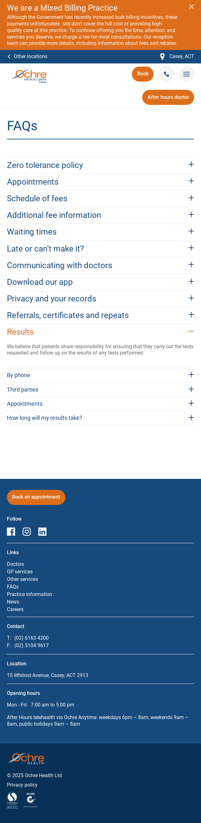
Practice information (29, 594)
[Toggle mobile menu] (186, 74)
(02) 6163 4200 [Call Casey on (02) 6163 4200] (31, 638)
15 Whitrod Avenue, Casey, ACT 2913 (47, 675)
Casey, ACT (177, 56)
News (13, 602)
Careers (15, 609)
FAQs (13, 587)
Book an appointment (36, 499)
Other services (22, 579)
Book (145, 76)
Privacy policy (22, 785)
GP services (20, 572)
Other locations (30, 56)
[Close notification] (191, 6)
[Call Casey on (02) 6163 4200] (166, 74)
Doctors (15, 564)
